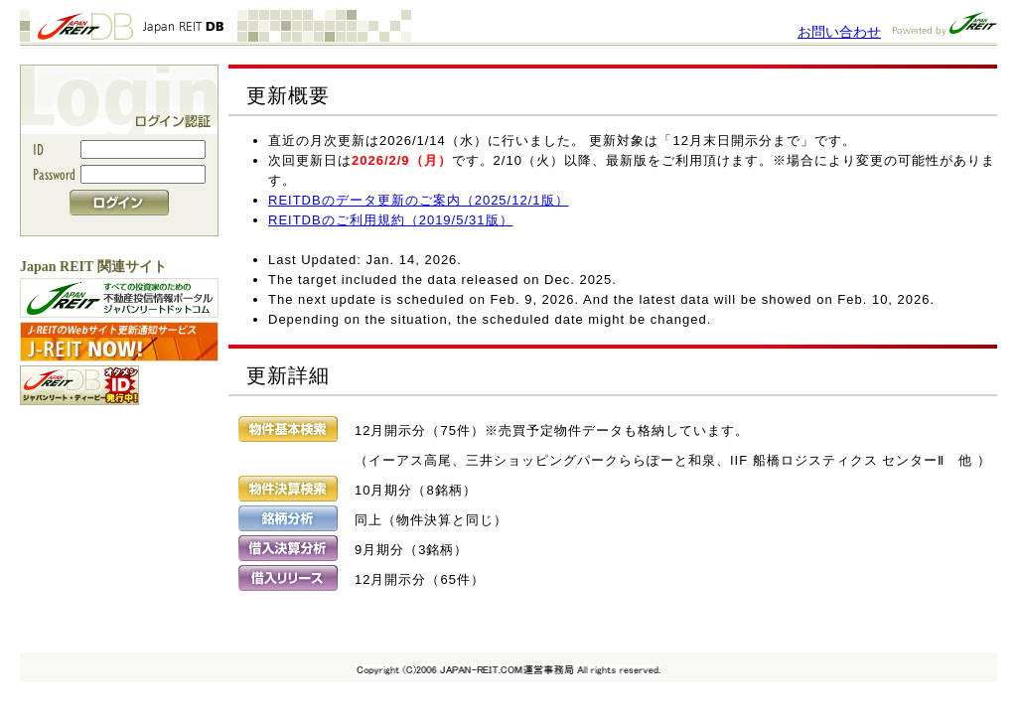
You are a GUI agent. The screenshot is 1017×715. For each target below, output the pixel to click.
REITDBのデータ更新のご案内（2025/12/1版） (418, 200)
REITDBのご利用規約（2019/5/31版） (390, 220)
